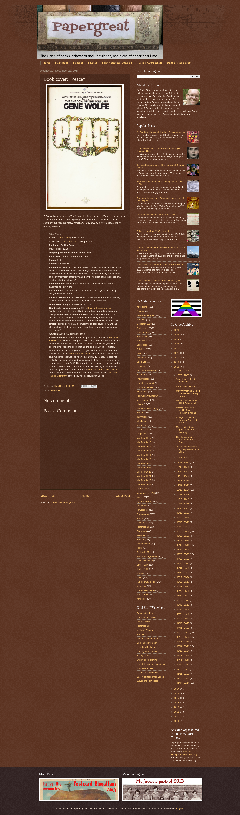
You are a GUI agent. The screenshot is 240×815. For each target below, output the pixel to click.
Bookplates (142, 341)
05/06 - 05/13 (183, 605)
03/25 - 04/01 (183, 632)
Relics (139, 548)
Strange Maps (143, 655)
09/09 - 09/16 (183, 522)
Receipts (141, 535)
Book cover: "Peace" (186, 386)
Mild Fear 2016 (144, 442)
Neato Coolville (144, 621)
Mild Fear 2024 (144, 476)
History (140, 404)
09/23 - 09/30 (183, 513)
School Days (143, 565)
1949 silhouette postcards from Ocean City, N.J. (159, 280)
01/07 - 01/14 (183, 683)
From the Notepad (145, 383)
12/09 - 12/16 (183, 462)
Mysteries (141, 505)
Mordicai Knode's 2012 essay (102, 369)
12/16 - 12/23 (183, 457)
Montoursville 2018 (146, 493)
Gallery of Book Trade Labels (150, 677)
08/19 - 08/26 (183, 536)
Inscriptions (142, 425)
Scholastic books (145, 560)
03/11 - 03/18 (183, 641)
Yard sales (142, 599)
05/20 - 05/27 (183, 595)
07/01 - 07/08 (183, 568)
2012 (177, 712)
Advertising (142, 307)
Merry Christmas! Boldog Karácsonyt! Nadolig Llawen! (188, 393)
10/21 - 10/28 (183, 494)
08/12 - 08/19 (183, 540)
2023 (177, 343)
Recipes (78, 62)
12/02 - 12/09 (183, 467)
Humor (140, 412)
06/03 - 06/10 (183, 586)
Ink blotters (142, 421)
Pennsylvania (143, 514)
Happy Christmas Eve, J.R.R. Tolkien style (187, 401)
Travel (139, 577)
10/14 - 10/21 (183, 499)
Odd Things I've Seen (147, 643)
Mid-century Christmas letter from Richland (157, 214)
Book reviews (143, 332)
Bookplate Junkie (145, 668)
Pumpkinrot (142, 634)
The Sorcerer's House (79, 353)
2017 (177, 689)
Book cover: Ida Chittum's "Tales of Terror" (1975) (160, 264)
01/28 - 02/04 (183, 669)
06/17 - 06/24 (183, 577)
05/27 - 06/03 (183, 591)
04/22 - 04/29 (183, 614)
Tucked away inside (146, 582)
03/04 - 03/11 (183, 646)
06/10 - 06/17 (183, 582)
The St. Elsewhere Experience (151, 664)
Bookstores (142, 345)
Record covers (143, 544)
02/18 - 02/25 (183, 655)
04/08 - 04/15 (183, 623)
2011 (177, 716)
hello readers (143, 400)
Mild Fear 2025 (144, 480)
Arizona (140, 311)
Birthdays (141, 319)
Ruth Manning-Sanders (117, 62)
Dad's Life (141, 362)
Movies (140, 497)
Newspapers (143, 510)
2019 (177, 362)
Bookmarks (142, 336)
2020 (177, 357)
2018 (177, 367)
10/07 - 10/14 (183, 503)
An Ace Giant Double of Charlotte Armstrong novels (161, 132)
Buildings (141, 349)
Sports (140, 573)
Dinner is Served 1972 (147, 638)
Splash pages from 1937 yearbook (153, 231)
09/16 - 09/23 (183, 517)
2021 (177, 353)
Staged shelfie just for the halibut (186, 380)
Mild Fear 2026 (144, 484)
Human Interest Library (147, 408)
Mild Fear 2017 (144, 446)
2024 (177, 339)
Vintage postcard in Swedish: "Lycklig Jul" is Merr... (187, 420)
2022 (177, 348)
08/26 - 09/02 (183, 531)
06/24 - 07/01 (183, 572)
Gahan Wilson (70, 241)
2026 (177, 330)
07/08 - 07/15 (183, 563)
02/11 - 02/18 (183, 660)
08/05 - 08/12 (183, 545)
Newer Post (48, 495)
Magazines (142, 433)
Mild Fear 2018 (144, 450)
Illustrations (142, 417)
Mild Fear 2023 (144, 472)
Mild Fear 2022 (144, 467)
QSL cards (142, 531)
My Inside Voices (145, 630)
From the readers (145, 387)
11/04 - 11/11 (183, 485)
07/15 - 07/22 (183, 559)
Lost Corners (143, 429)
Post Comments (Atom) (64, 502)
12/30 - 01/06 (183, 370)
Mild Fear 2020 (144, 459)
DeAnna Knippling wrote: (100, 308)
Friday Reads (143, 379)
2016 (177, 693)
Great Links (142, 391)
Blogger (180, 808)
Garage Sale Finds (145, 613)
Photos (93, 62)
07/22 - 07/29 (183, 554)
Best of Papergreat (179, 62)
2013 (177, 707)
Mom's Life (142, 488)
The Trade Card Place (147, 672)
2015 (177, 698)
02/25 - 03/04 (183, 651)
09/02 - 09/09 (183, 526)
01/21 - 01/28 (183, 674)
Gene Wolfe (64, 237)
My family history (145, 501)
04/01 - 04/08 (183, 628)
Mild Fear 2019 (144, 455)
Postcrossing (143, 527)
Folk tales (141, 374)
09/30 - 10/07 (183, 508)
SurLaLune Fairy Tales (147, 681)
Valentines (141, 586)
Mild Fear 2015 (144, 438)
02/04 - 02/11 (183, 664)
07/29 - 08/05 (183, 549)
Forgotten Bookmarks (147, 647)
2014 (177, 702)
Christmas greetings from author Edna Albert (185, 439)
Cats (139, 353)
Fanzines (141, 366)
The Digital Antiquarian (147, 651)
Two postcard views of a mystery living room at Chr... (188, 449)
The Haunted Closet (146, 617)
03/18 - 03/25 (183, 637)
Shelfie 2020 (143, 569)
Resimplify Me (143, 552)
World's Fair (142, 594)
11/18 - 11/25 (183, 476)
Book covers (57, 390)
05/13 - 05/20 (183, 600)
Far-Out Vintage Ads (146, 370)
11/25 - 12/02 (183, 471)
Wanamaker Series (146, 590)
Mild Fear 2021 (144, 463)
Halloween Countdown (147, 396)
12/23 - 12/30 (183, 375)
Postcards (61, 62)
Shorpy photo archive (147, 660)
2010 (177, 721)
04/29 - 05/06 (183, 609)
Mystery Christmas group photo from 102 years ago (187, 430)
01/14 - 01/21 (183, 678)
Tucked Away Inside (149, 62)
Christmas (141, 357)
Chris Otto (59, 386)
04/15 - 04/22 (183, 618)
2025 (177, 334)
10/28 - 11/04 (183, 490)
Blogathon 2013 (144, 324)
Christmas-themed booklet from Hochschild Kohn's (186, 410)
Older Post (123, 495)
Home (46, 62)
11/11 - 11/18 (183, 480)
